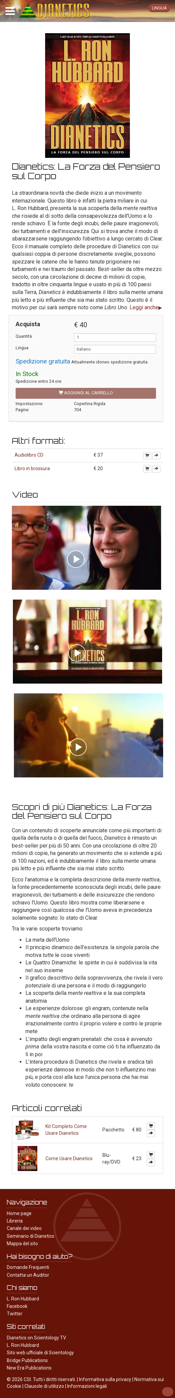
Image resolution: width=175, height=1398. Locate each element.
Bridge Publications (27, 1360)
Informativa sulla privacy (105, 1379)
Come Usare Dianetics (69, 1158)
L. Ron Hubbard (23, 1298)
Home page (19, 1213)
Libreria (15, 1221)
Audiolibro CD (29, 455)
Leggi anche (144, 307)
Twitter (14, 1313)
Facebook (17, 1306)
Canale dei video (24, 1228)
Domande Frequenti (28, 1267)
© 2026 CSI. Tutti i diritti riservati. (41, 1379)
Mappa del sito (22, 1243)
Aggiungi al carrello (86, 392)
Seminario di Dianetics (30, 1236)
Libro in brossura (32, 468)
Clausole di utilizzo (44, 1386)
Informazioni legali (87, 1386)
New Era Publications (29, 1368)
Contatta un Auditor (28, 1275)
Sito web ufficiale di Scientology (40, 1352)
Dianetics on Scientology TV (36, 1337)
